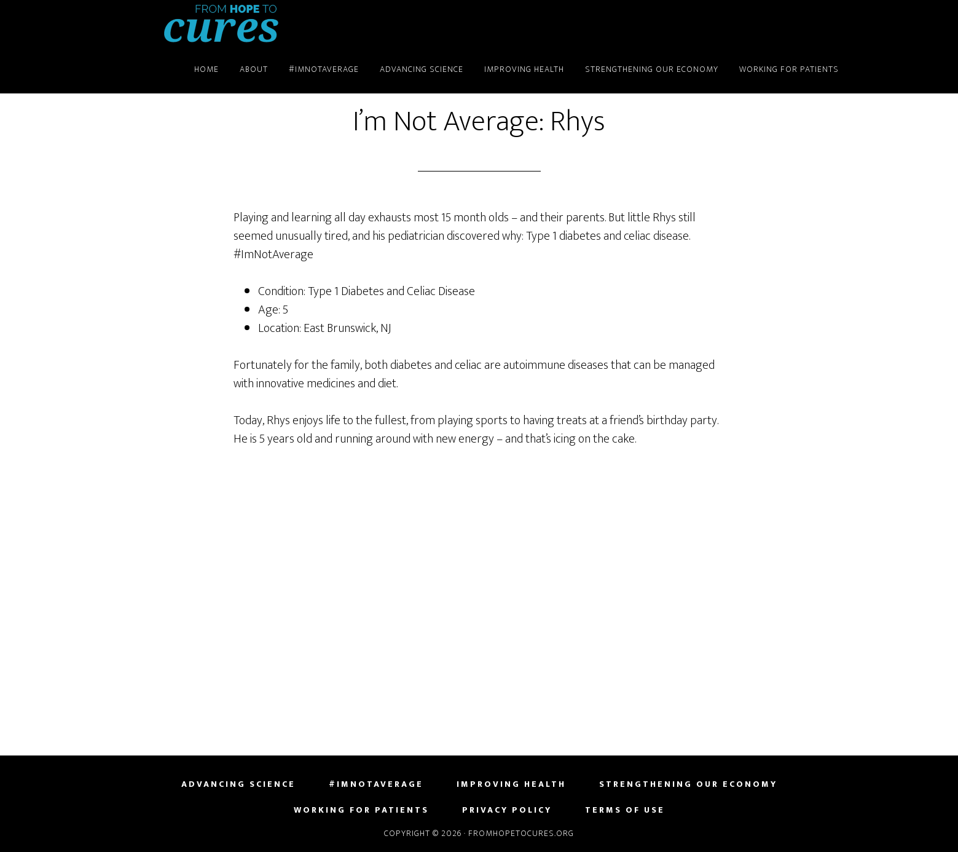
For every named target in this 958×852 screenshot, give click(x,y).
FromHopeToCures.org (221, 23)
